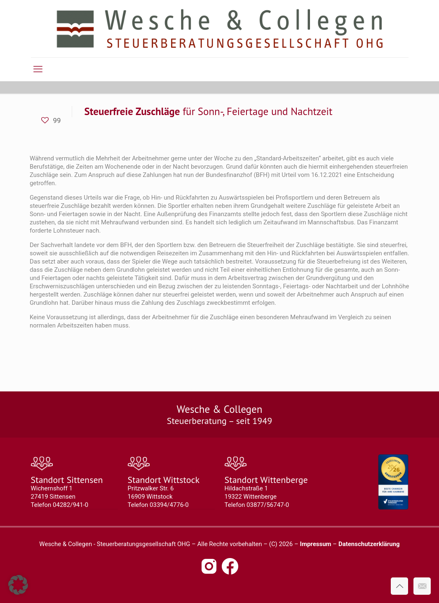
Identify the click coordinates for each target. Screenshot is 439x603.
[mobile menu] (38, 69)
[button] (18, 585)
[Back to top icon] (399, 586)
